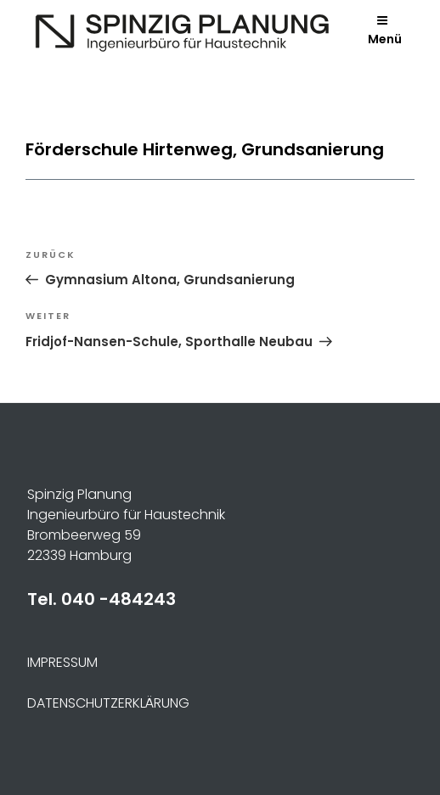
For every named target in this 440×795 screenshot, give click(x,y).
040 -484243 (118, 599)
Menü (385, 31)
